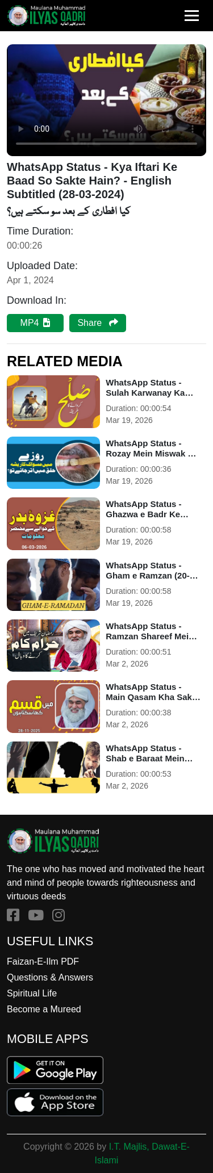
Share (97, 323)
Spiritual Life (32, 993)
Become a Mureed (44, 1009)
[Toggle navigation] (191, 16)
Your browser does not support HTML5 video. (106, 100)
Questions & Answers (50, 977)
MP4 (35, 323)
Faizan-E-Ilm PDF (43, 961)
